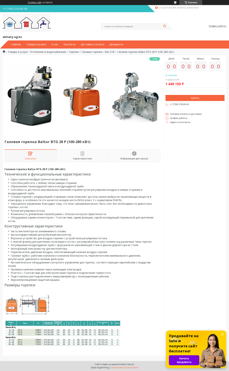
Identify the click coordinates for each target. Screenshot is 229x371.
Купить (195, 98)
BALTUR (109, 52)
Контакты (69, 44)
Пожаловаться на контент (124, 367)
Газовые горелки (91, 52)
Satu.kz (130, 364)
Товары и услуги (36, 44)
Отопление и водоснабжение (48, 52)
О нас (54, 44)
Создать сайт (35, 2)
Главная (16, 44)
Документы (116, 44)
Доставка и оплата (92, 44)
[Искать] (164, 26)
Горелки (74, 52)
